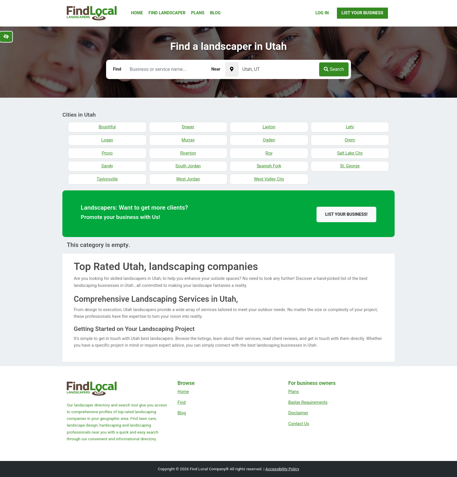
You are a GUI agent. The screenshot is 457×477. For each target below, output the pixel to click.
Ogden (269, 140)
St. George (350, 166)
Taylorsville (107, 179)
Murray (188, 140)
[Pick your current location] (231, 69)
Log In (322, 12)
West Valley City (269, 179)
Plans (198, 12)
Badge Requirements (308, 402)
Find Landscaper (167, 12)
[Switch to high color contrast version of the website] (6, 36)
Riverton (188, 153)
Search (334, 69)
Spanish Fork (269, 166)
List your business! (346, 214)
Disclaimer (298, 412)
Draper (188, 126)
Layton (269, 126)
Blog (215, 12)
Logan (107, 140)
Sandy (107, 166)
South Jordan (188, 166)
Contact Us (298, 423)
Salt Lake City (350, 153)
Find (181, 402)
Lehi (350, 126)
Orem (350, 140)
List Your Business (362, 12)
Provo (107, 153)
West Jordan (188, 179)
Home (137, 12)
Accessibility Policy (282, 469)
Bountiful (107, 126)
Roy (269, 153)
